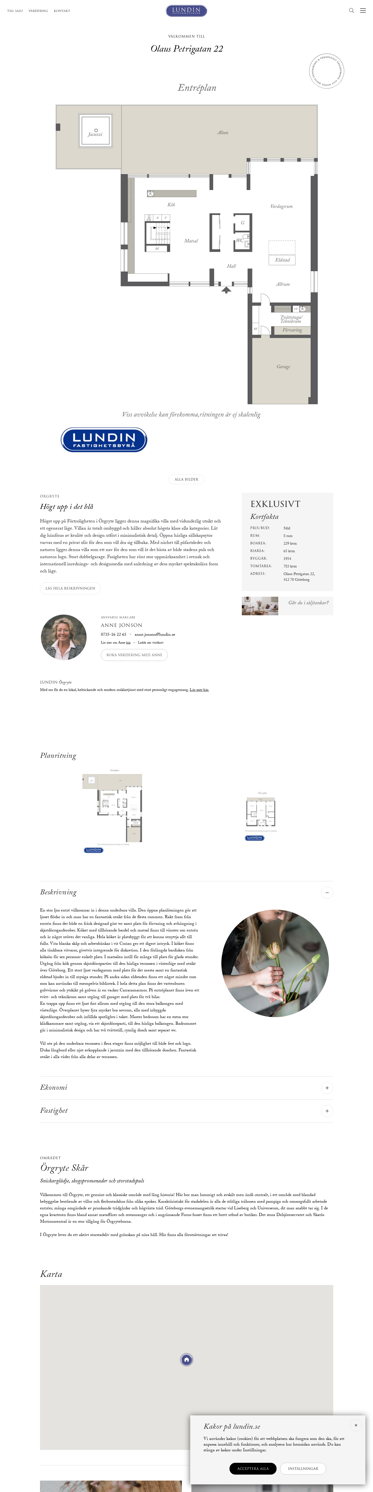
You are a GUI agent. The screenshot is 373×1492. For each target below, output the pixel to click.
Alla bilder (186, 479)
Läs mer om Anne (116, 643)
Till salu (15, 10)
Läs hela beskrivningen (70, 588)
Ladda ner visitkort (150, 643)
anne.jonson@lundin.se (155, 635)
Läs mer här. (199, 690)
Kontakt (62, 10)
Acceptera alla (253, 1468)
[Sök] (353, 10)
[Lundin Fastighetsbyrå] (186, 11)
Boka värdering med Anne (134, 655)
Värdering (38, 10)
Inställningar (303, 1468)
